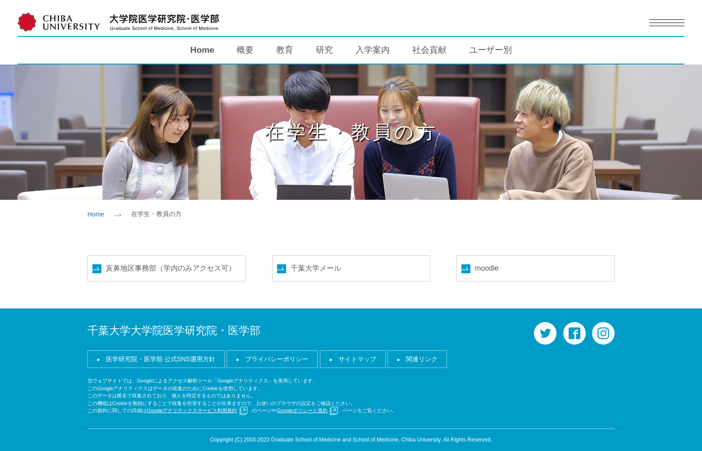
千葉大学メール (316, 268)
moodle (486, 268)
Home (202, 50)
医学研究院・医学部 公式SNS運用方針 (160, 359)
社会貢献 (429, 50)
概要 (245, 50)
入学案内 (373, 50)
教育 (284, 50)
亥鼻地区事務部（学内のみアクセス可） (171, 268)
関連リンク (422, 359)
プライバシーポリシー (276, 359)
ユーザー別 (490, 50)
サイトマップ (357, 359)
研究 (324, 50)
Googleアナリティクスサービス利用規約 (192, 410)
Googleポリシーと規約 (302, 410)
